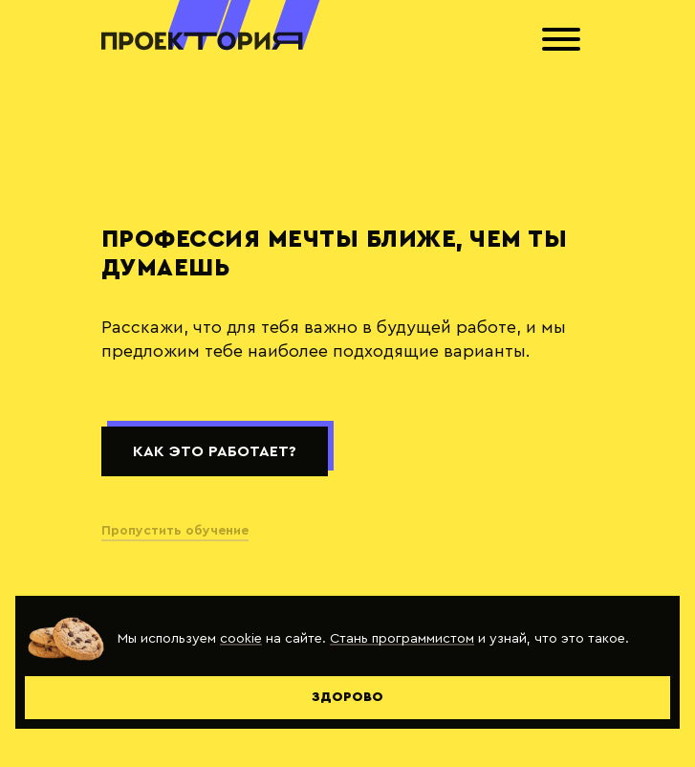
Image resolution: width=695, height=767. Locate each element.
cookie (241, 638)
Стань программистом (402, 638)
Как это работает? (214, 451)
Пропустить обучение (175, 530)
